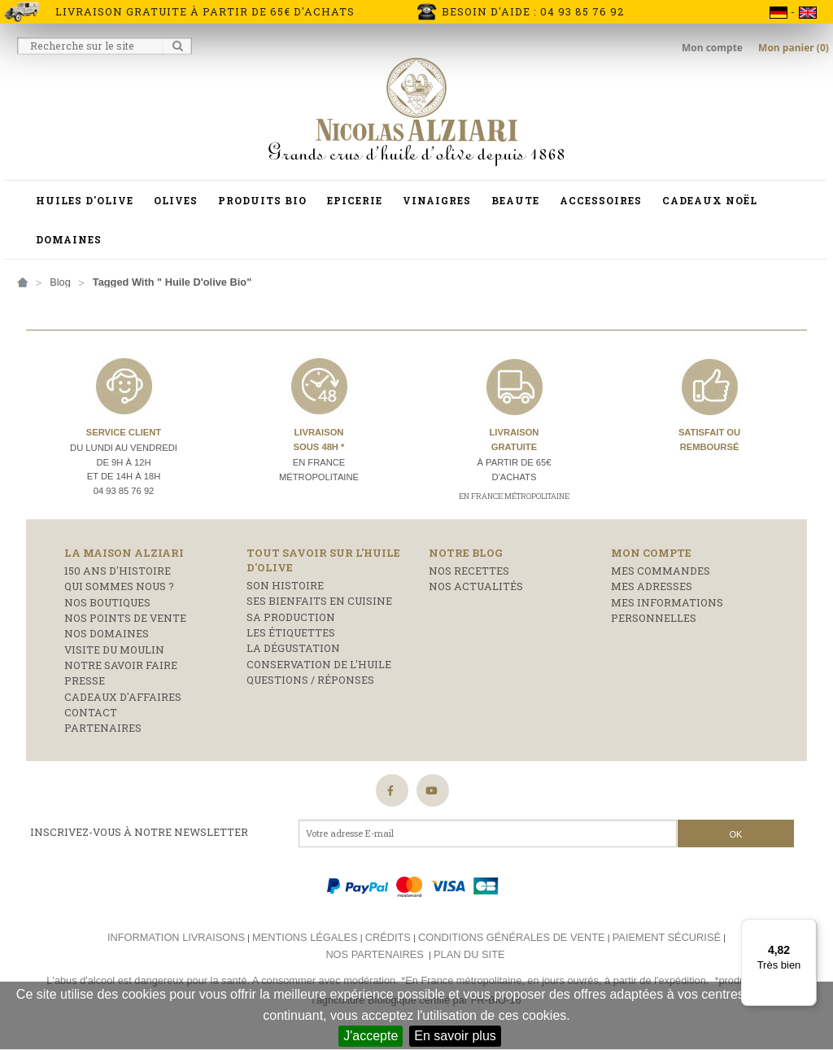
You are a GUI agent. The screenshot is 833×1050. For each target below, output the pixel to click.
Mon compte (713, 48)
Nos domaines (106, 633)
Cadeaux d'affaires (122, 696)
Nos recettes (469, 570)
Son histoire (285, 585)
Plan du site (469, 954)
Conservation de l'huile (318, 664)
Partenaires (103, 727)
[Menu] (807, 928)
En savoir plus (455, 1036)
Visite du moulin (114, 649)
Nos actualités (476, 586)
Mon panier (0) (793, 48)
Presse (84, 680)
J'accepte (370, 1036)
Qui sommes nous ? (119, 586)
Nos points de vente (125, 617)
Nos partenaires (374, 954)
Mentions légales (304, 937)
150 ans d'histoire (117, 570)
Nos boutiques (107, 602)
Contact (90, 712)
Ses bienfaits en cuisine (319, 600)
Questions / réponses (310, 679)
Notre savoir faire (120, 665)
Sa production (290, 616)
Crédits (388, 937)
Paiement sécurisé (667, 937)
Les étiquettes (290, 632)
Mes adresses (651, 586)
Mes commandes (660, 570)
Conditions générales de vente (511, 937)
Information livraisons (176, 937)
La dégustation (293, 647)
